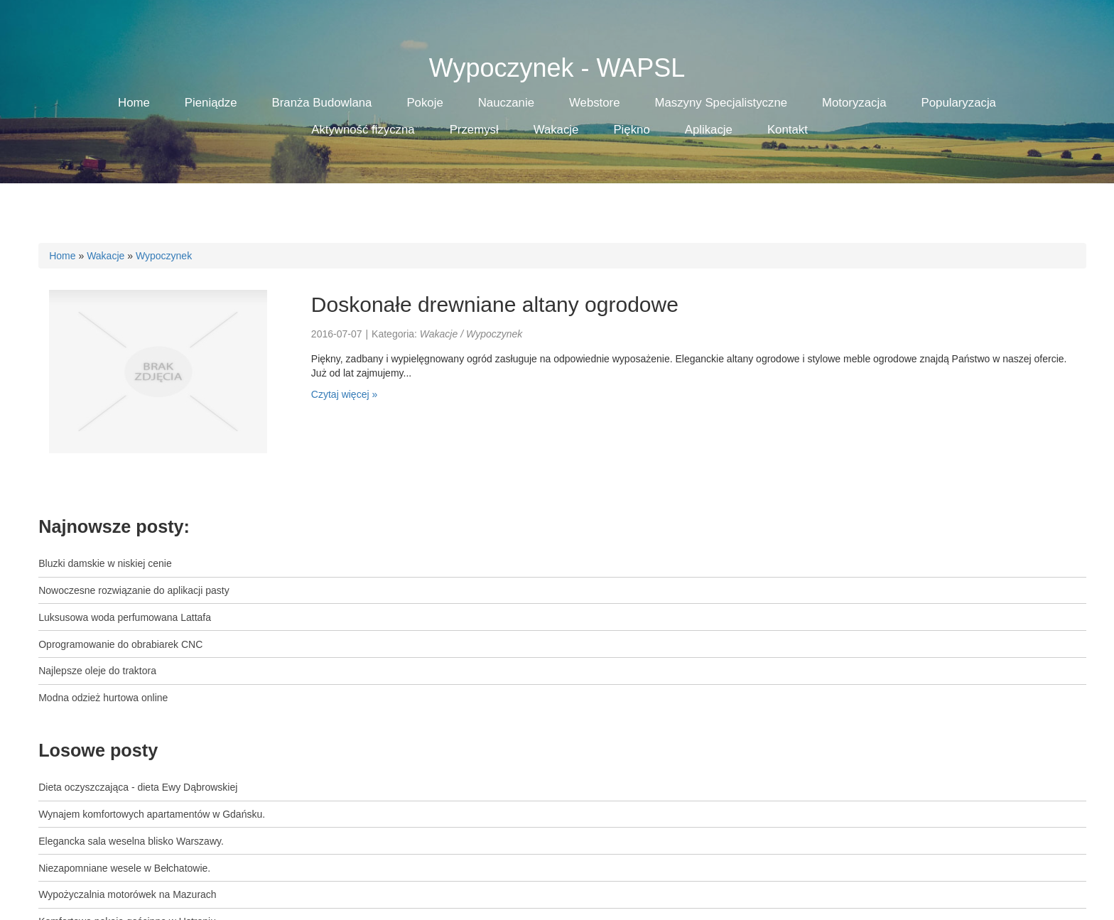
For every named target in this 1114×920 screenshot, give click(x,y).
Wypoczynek (164, 255)
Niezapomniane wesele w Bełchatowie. (124, 868)
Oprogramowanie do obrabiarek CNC (120, 644)
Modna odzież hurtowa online (103, 697)
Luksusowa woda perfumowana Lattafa (124, 617)
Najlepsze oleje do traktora (97, 670)
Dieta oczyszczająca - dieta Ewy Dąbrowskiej (137, 787)
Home (62, 255)
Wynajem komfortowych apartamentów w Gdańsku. (151, 814)
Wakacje (105, 255)
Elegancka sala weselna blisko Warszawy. (131, 841)
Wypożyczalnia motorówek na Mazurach (127, 894)
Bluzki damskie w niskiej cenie (105, 563)
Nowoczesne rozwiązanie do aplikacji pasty (133, 590)
